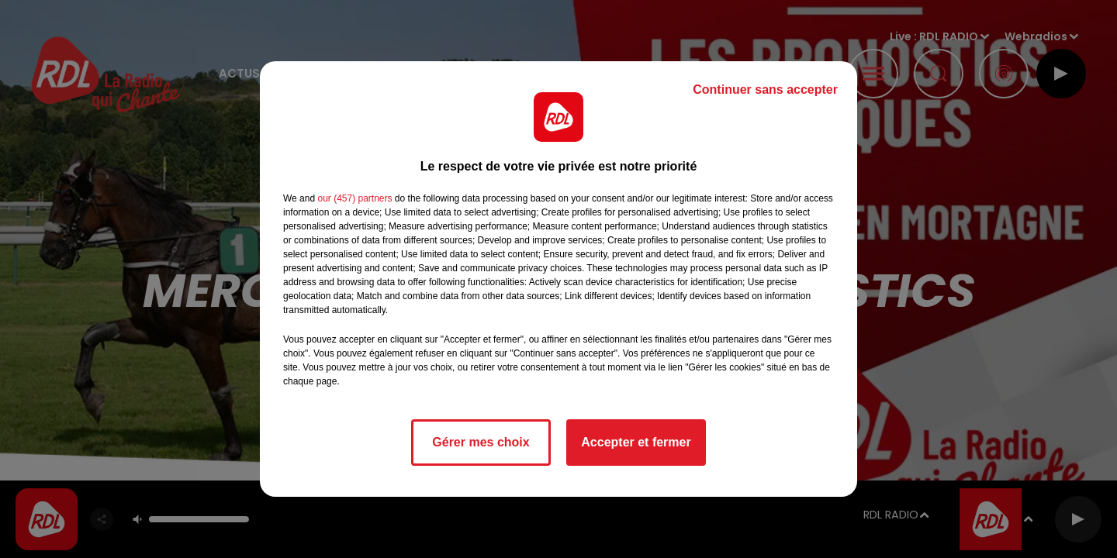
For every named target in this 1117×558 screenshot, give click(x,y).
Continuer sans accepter (765, 89)
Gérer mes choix (480, 442)
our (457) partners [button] (354, 198)
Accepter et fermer (635, 442)
